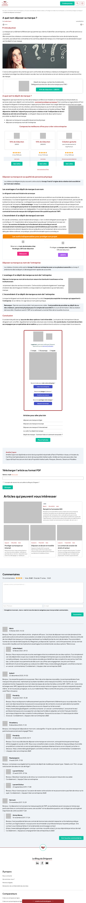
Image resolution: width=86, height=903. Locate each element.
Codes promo (67, 3)
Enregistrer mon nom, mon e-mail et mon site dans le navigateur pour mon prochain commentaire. (36, 610)
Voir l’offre (16, 164)
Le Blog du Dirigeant (5, 3)
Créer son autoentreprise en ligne (12, 901)
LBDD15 (63, 255)
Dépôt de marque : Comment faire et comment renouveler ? (43, 434)
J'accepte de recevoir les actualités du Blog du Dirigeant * (22, 482)
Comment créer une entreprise (16, 10)
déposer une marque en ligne (32, 420)
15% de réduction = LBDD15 (49, 89)
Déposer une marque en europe (33, 424)
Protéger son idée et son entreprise (55, 10)
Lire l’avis (16, 159)
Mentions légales (8, 882)
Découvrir (23, 254)
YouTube (46, 863)
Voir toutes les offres (43, 169)
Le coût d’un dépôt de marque (33, 431)
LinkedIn (37, 863)
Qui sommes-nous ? (9, 879)
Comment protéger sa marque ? (74, 10)
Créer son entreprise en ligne (11, 898)
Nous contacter (7, 876)
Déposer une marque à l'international (35, 427)
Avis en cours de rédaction (69, 159)
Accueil (4, 10)
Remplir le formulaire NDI (52, 509)
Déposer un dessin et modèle (42, 546)
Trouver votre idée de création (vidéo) (35, 10)
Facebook (42, 863)
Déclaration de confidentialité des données (15, 886)
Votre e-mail (10, 475)
